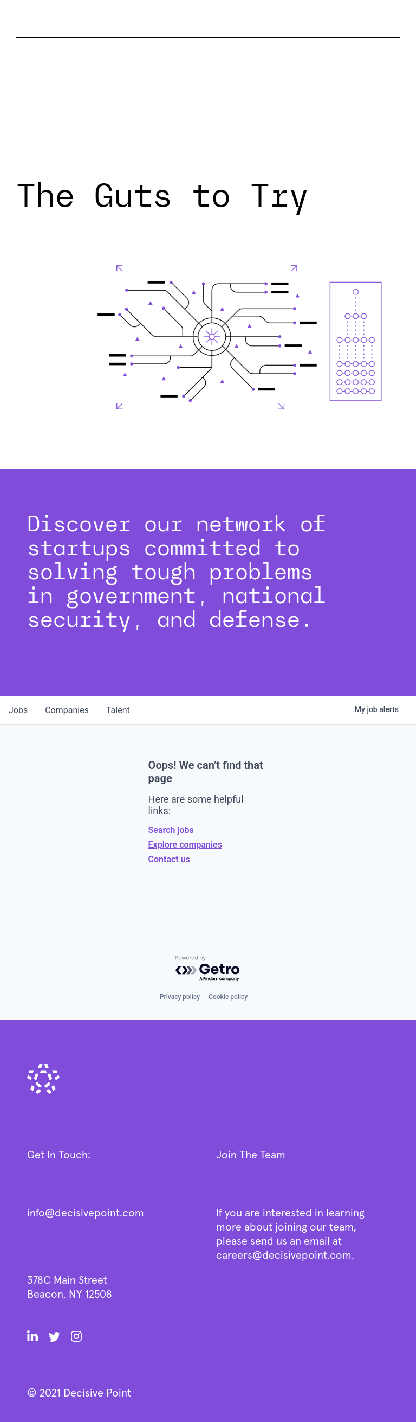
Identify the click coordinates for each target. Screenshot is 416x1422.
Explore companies (185, 845)
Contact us (169, 859)
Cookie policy (228, 997)
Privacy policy (180, 997)
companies (67, 710)
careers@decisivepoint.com (284, 1255)
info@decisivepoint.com (85, 1213)
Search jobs (171, 830)
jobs (18, 710)
